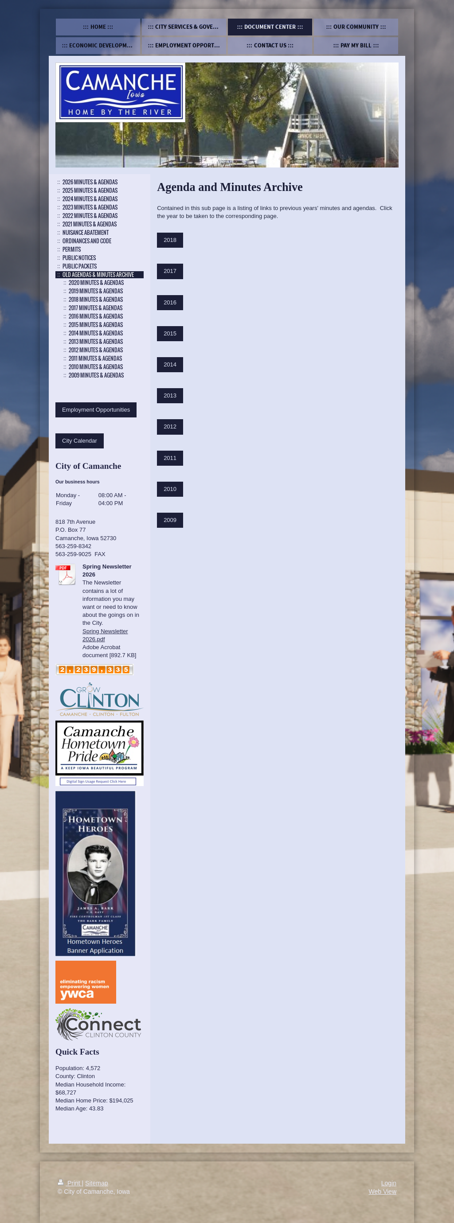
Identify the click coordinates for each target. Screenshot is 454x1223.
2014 (170, 364)
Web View (382, 1191)
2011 (170, 458)
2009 (170, 520)
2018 (170, 240)
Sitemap (96, 1183)
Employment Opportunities (96, 409)
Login (388, 1183)
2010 (170, 489)
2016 (170, 302)
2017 (170, 271)
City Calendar (79, 440)
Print (70, 1183)
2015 (170, 333)
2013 (170, 395)
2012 (170, 426)
